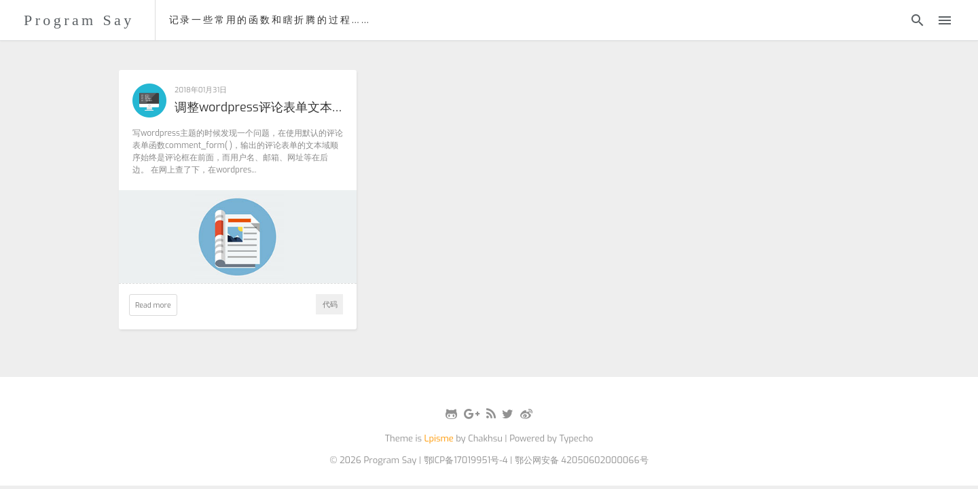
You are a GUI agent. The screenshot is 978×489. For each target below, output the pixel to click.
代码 (330, 304)
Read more (153, 305)
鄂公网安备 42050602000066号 (582, 460)
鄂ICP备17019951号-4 (466, 460)
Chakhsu (485, 438)
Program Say (79, 20)
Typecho (576, 438)
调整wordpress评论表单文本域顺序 (259, 108)
